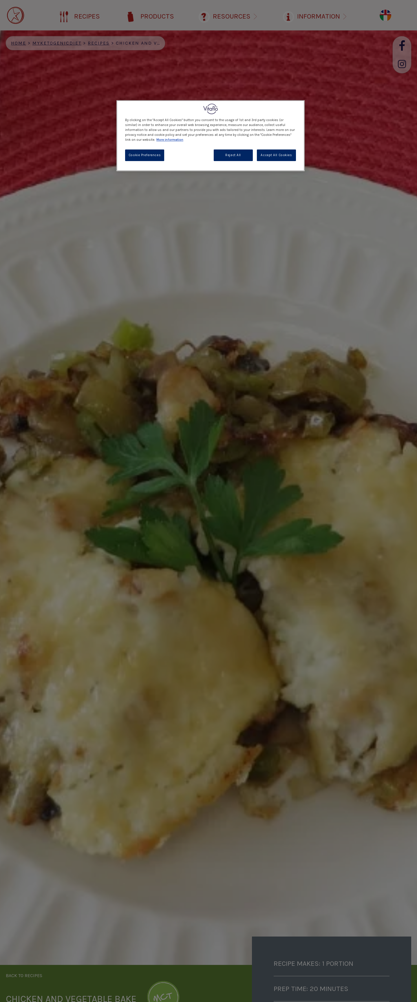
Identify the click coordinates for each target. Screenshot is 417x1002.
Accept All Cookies (276, 155)
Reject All (233, 155)
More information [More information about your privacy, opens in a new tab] (169, 140)
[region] (210, 135)
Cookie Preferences (145, 155)
